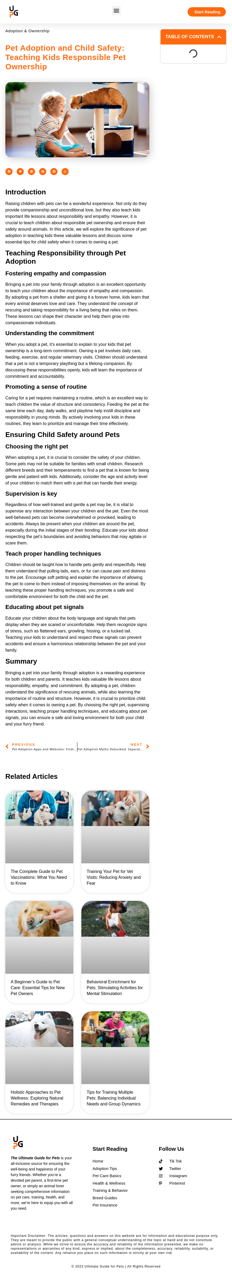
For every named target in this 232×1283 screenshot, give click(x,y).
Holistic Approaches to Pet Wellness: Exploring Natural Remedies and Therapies (37, 1098)
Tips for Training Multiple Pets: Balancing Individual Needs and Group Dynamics (113, 1098)
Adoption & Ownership (27, 31)
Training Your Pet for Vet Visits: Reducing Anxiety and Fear (114, 877)
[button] (116, 10)
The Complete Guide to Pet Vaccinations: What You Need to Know (39, 877)
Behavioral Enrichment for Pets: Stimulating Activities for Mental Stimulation (115, 988)
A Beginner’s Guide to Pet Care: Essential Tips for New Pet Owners (38, 988)
